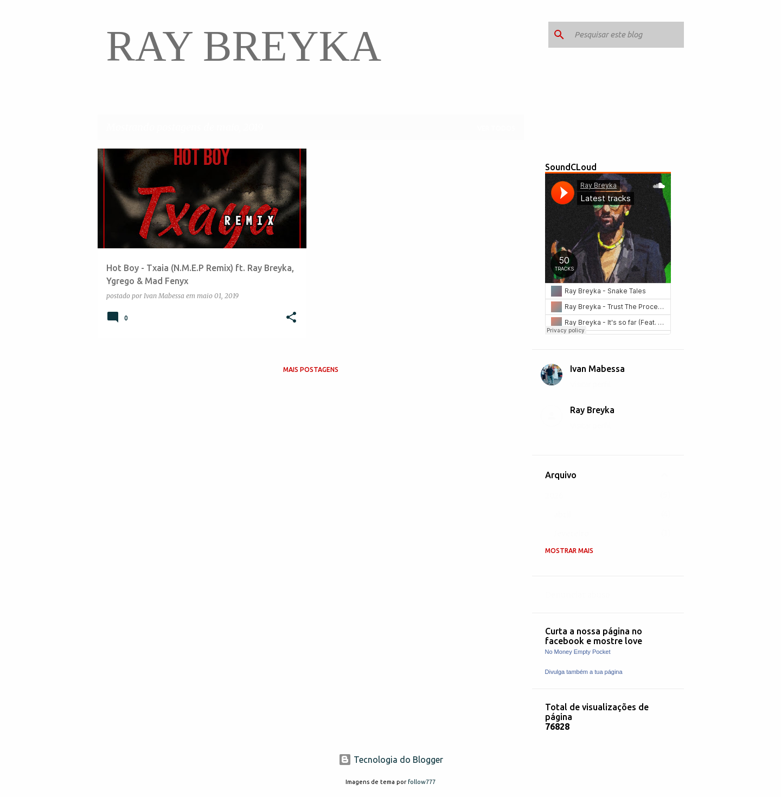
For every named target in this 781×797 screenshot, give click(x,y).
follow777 (422, 782)
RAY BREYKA (244, 46)
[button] (291, 318)
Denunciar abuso (577, 595)
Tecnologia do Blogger (390, 759)
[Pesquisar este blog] (627, 35)
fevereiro (571, 533)
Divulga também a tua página (584, 672)
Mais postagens (310, 369)
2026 (554, 495)
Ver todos (496, 128)
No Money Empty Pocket (578, 651)
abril (562, 514)
